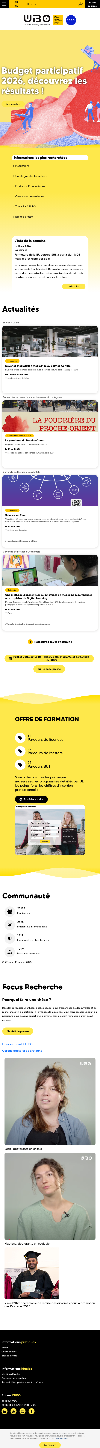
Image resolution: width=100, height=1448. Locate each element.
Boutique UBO (9, 1400)
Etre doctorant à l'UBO (17, 1044)
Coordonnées (9, 1351)
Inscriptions (22, 166)
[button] (4, 4)
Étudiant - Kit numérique (30, 186)
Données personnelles (14, 1378)
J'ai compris (50, 1445)
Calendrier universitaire (29, 196)
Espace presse (24, 216)
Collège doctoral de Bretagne (22, 1050)
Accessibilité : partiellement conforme (22, 1382)
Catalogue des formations (31, 176)
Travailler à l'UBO (25, 206)
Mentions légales (11, 1374)
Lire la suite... (13, 104)
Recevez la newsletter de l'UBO (19, 1404)
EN (16, 6)
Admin (5, 1347)
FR (16, 2)
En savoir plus (62, 1438)
